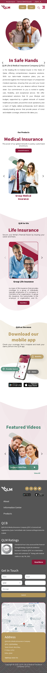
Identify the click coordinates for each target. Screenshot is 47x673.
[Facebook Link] (27, 488)
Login (22, 6)
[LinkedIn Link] (35, 488)
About (6, 501)
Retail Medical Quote (23, 45)
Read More (23, 309)
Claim (31, 6)
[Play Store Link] (27, 494)
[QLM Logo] (6, 489)
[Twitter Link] (39, 488)
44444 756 (14, 658)
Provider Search (10, 2)
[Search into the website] (38, 6)
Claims (32, 375)
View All (37, 477)
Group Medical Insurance (23, 203)
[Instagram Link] (31, 488)
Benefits (36, 360)
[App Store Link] (39, 494)
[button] (44, 62)
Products (8, 513)
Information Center (12, 507)
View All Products (23, 152)
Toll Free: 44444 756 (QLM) (24, 2)
